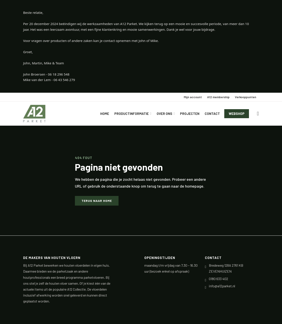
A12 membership (218, 97)
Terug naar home (97, 201)
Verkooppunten (245, 97)
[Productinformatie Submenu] (151, 113)
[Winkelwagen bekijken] (258, 113)
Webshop (237, 114)
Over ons (164, 114)
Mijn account (193, 97)
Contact (212, 114)
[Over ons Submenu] (175, 113)
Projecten (189, 114)
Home (104, 114)
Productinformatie (131, 114)
